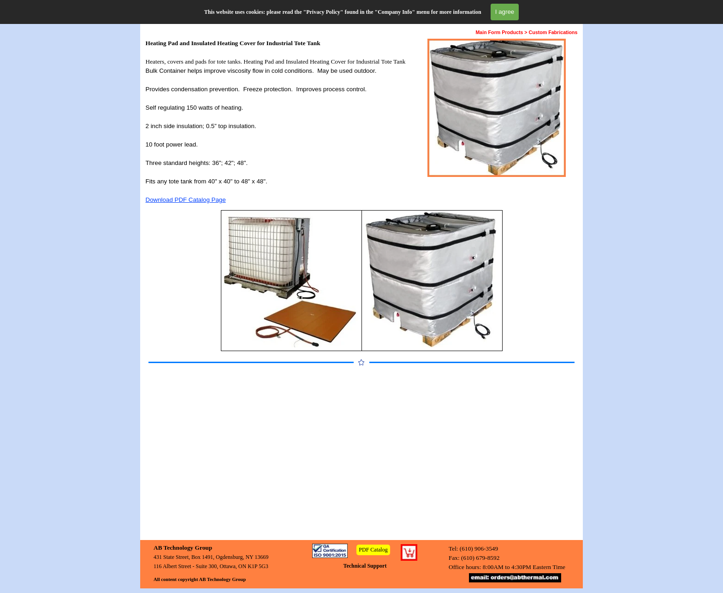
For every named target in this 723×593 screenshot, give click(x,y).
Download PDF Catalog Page (186, 199)
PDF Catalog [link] (373, 549)
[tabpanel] (278, 122)
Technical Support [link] (365, 566)
